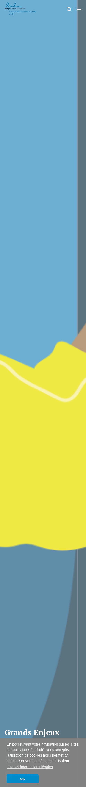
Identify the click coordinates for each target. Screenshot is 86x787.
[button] (69, 9)
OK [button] (22, 779)
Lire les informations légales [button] (30, 767)
